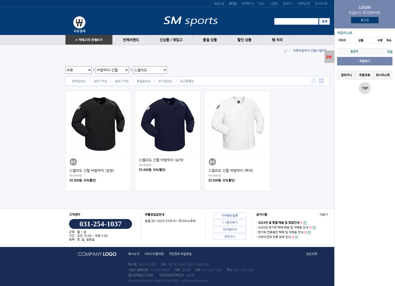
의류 (296, 50)
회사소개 (133, 254)
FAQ (261, 3)
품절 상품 (210, 40)
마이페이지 (247, 3)
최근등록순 (187, 81)
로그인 (365, 20)
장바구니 (287, 3)
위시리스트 (321, 3)
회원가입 (219, 3)
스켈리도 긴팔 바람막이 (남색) (161, 160)
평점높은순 (144, 81)
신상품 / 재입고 (170, 40)
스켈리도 (321, 50)
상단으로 (311, 254)
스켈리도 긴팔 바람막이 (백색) (230, 170)
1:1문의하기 (230, 222)
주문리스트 (304, 3)
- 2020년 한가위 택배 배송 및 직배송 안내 (282, 227)
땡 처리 (277, 40)
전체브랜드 (131, 40)
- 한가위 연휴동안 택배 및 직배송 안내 (279, 232)
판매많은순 (79, 81)
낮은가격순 (100, 81)
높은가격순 (122, 81)
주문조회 (364, 75)
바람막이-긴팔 (307, 50)
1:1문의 (273, 3)
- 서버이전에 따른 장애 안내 (273, 237)
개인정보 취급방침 (180, 254)
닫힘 (329, 57)
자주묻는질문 (229, 215)
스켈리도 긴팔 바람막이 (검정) (91, 170)
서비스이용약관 (154, 254)
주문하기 (364, 61)
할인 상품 (244, 40)
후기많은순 (165, 81)
